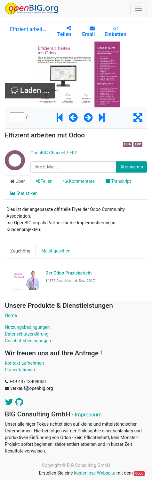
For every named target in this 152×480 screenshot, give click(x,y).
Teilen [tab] (44, 181)
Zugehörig (20, 250)
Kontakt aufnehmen (24, 363)
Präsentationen (20, 369)
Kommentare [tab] (79, 181)
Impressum (88, 414)
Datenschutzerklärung (26, 334)
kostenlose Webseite (94, 473)
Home (11, 315)
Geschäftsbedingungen (28, 340)
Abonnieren (131, 166)
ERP (138, 144)
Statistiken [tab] (23, 193)
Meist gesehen (55, 250)
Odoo (139, 473)
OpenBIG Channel (47, 152)
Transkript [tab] (118, 181)
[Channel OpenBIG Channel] (14, 167)
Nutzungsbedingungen (27, 327)
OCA (127, 144)
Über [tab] (17, 181)
